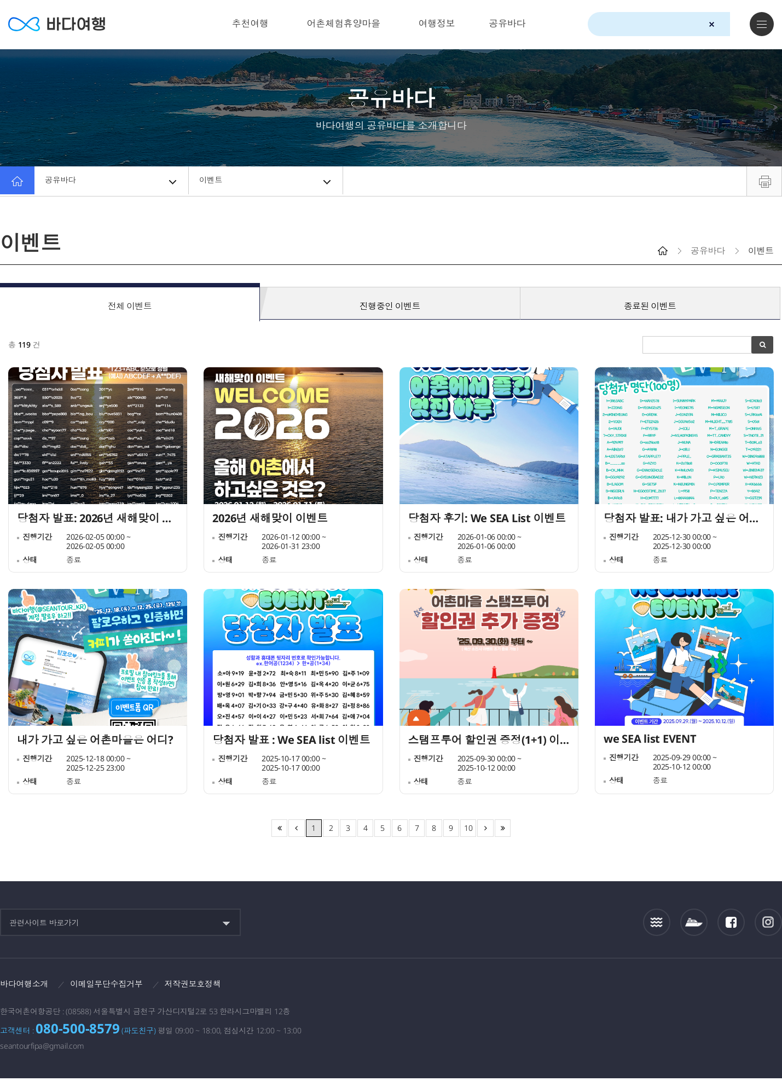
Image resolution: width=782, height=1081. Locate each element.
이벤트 (266, 181)
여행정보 (437, 23)
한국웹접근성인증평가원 (769, 989)
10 (468, 829)
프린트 (764, 181)
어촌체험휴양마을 (343, 23)
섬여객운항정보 (694, 924)
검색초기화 (711, 24)
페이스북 (731, 923)
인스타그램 (768, 924)
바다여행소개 (26, 986)
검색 (731, 25)
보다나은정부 (587, 989)
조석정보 (657, 924)
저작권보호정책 (203, 986)
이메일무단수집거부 (113, 986)
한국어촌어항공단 (718, 988)
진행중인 (390, 303)
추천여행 (250, 23)
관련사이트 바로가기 (44, 924)
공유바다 (507, 23)
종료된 (649, 303)
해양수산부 (651, 989)
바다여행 (60, 24)
